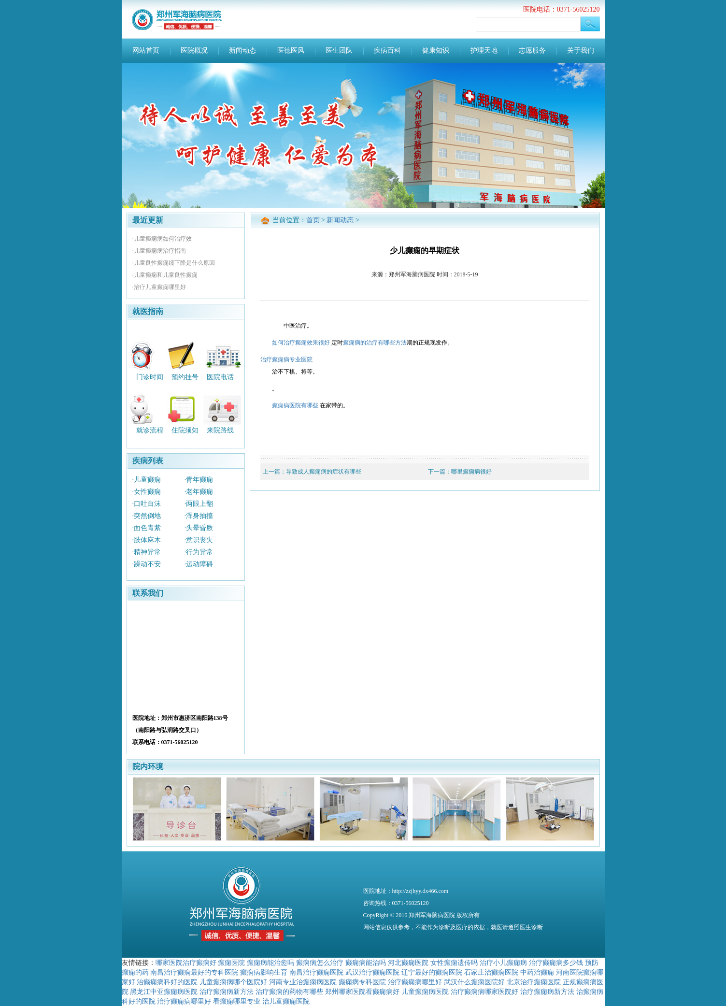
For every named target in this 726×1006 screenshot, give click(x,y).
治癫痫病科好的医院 (167, 982)
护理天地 (484, 50)
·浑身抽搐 (199, 515)
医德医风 (290, 50)
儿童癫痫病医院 (425, 991)
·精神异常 (146, 552)
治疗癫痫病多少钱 (556, 962)
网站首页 (145, 50)
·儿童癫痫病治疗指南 (159, 250)
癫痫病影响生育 (263, 972)
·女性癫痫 (146, 491)
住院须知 (185, 430)
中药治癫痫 (537, 972)
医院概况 (194, 50)
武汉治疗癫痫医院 (372, 972)
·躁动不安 (146, 564)
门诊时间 (149, 377)
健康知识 (435, 50)
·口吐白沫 (146, 503)
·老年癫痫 (199, 491)
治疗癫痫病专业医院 (286, 359)
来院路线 (220, 430)
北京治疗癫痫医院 (534, 982)
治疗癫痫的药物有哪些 (289, 991)
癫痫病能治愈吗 (270, 962)
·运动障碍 (199, 564)
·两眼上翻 (199, 503)
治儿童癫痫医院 (286, 1001)
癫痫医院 (231, 962)
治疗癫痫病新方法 (226, 991)
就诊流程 (149, 430)
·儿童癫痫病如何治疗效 (162, 238)
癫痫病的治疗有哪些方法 (375, 342)
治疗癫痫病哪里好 (415, 982)
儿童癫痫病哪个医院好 (233, 982)
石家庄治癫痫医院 (491, 972)
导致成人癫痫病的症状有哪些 (323, 471)
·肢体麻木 (146, 540)
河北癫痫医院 (408, 962)
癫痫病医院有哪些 (295, 405)
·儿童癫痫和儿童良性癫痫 (165, 275)
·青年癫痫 (199, 479)
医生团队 (339, 50)
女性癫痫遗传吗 (454, 962)
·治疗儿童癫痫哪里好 (159, 287)
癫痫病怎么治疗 (319, 962)
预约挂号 (185, 377)
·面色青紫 (146, 528)
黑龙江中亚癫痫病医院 (164, 991)
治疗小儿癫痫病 (503, 962)
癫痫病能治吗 (365, 962)
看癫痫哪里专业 (236, 1001)
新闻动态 (242, 50)
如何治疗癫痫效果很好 (301, 342)
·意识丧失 (199, 540)
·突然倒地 (146, 515)
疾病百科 (387, 50)
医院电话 (220, 377)
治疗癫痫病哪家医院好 (484, 991)
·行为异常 (199, 552)
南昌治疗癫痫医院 (316, 972)
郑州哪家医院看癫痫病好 (362, 991)
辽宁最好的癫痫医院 (431, 972)
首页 (313, 220)
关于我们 (580, 50)
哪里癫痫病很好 (471, 471)
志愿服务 (532, 50)
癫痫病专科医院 (362, 982)
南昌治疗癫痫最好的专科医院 (194, 972)
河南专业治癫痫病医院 (303, 982)
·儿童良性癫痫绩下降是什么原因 (173, 262)
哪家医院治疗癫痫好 (186, 962)
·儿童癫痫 (146, 479)
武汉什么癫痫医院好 (474, 982)
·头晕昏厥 (199, 528)
